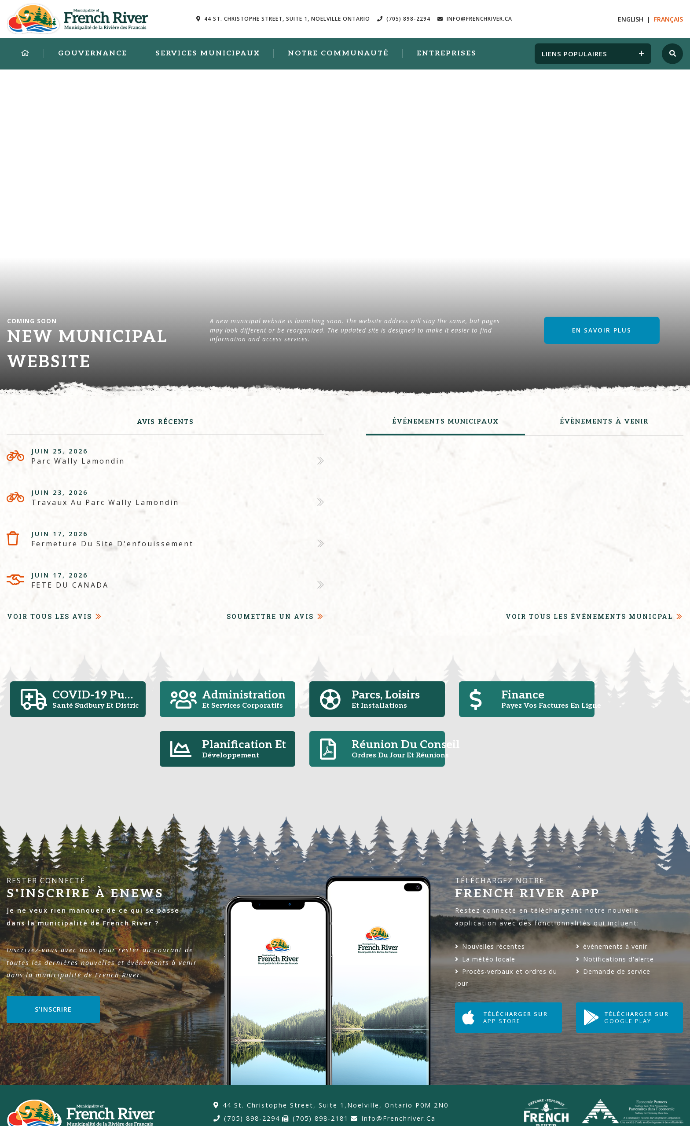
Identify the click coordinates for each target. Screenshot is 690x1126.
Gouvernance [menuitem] (92, 53)
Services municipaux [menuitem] (207, 53)
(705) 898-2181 (315, 1118)
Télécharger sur (505, 1017)
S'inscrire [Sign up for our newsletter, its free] (53, 1009)
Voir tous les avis (49, 616)
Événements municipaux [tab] (445, 421)
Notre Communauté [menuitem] (338, 53)
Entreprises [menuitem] (447, 53)
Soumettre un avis (270, 616)
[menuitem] (25, 53)
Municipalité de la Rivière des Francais (77, 19)
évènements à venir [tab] (604, 421)
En (630, 19)
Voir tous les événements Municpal (589, 616)
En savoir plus (601, 330)
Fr (668, 19)
